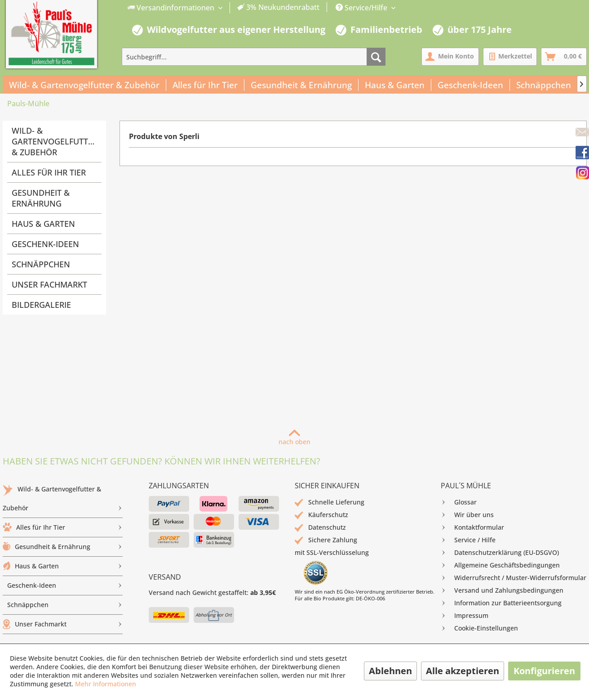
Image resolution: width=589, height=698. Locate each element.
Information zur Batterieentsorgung (501, 603)
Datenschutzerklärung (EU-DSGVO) (500, 552)
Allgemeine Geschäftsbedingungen (500, 565)
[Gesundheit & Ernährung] (301, 85)
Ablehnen (390, 671)
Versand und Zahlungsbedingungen (502, 590)
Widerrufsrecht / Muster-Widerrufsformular (513, 578)
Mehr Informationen (105, 684)
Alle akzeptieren (462, 671)
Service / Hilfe (468, 540)
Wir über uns (467, 515)
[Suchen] (376, 57)
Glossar (459, 502)
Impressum (464, 615)
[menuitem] (223, 8)
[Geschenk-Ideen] (470, 85)
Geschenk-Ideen (45, 244)
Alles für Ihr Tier (49, 172)
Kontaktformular (472, 527)
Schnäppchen (41, 264)
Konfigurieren (544, 671)
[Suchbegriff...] (253, 57)
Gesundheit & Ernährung (41, 198)
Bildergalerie (41, 304)
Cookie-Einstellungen (479, 628)
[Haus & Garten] (395, 85)
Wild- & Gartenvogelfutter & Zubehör (54, 141)
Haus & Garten (43, 223)
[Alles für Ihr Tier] (205, 85)
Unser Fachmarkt (49, 284)
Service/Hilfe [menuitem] (362, 8)
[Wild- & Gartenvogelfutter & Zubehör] (84, 85)
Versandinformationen (172, 8)
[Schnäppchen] (544, 85)
